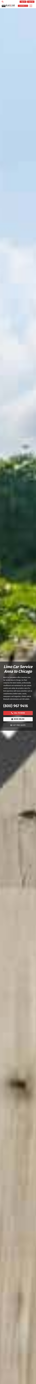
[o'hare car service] (8, 5)
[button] (3, 1)
